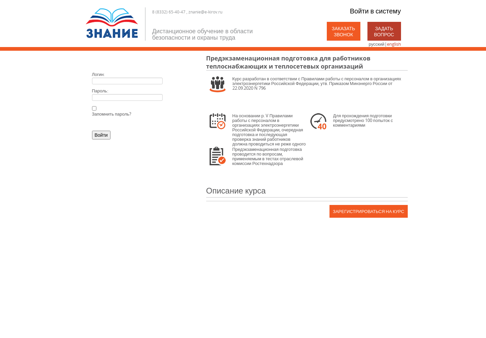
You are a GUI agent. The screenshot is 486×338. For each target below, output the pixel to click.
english (394, 44)
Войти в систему (375, 10)
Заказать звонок (343, 31)
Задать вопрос (384, 31)
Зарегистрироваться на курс (368, 211)
